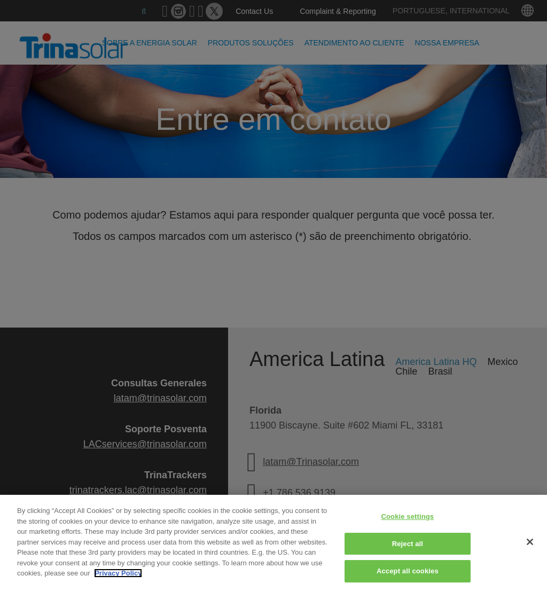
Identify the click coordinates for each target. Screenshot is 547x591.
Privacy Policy (118, 573)
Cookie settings (407, 516)
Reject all (407, 544)
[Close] (530, 542)
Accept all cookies (408, 571)
